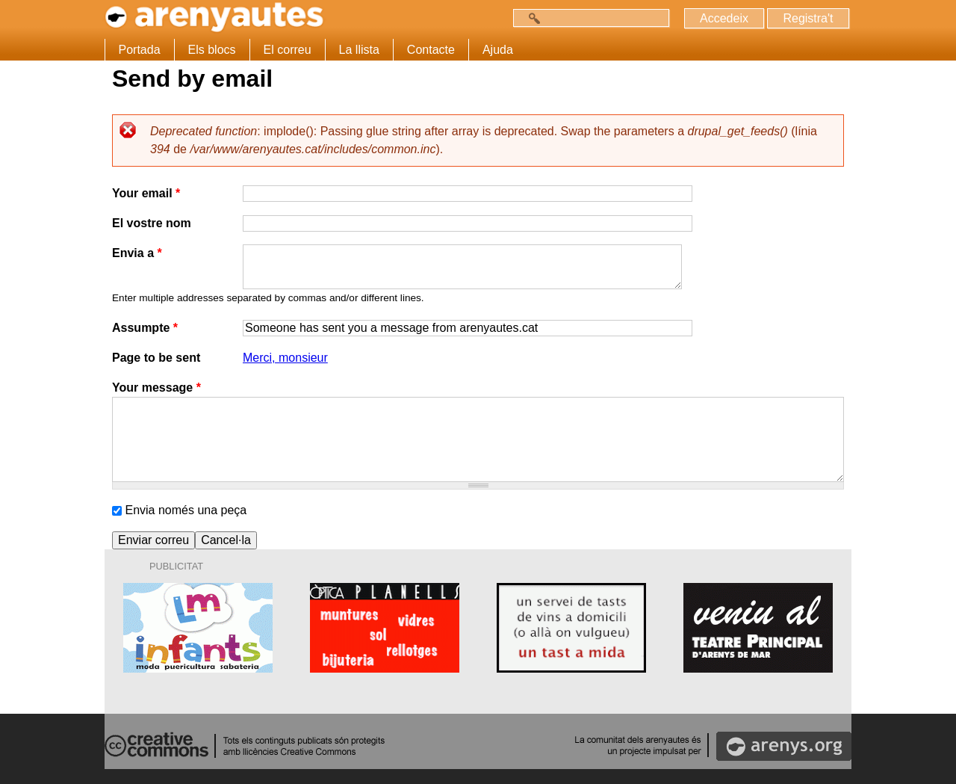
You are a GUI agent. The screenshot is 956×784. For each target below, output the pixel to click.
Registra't (808, 18)
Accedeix (724, 18)
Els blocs (212, 49)
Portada (140, 49)
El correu (287, 49)
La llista (359, 49)
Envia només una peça (185, 510)
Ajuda (497, 49)
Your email (146, 193)
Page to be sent (156, 357)
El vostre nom (151, 223)
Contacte (431, 49)
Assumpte (145, 327)
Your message (156, 387)
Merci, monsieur (285, 357)
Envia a (137, 253)
